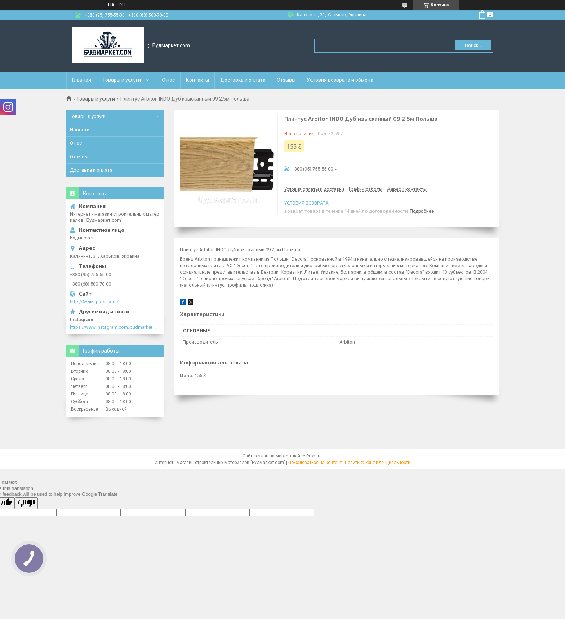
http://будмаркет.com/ (94, 301)
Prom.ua (314, 456)
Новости (79, 129)
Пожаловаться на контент (315, 462)
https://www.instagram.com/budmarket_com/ (115, 327)
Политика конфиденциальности (377, 462)
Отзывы (286, 80)
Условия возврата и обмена (340, 80)
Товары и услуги (121, 80)
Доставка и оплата (243, 80)
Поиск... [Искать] (473, 45)
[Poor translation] (26, 503)
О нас (168, 80)
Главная (81, 80)
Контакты (197, 80)
